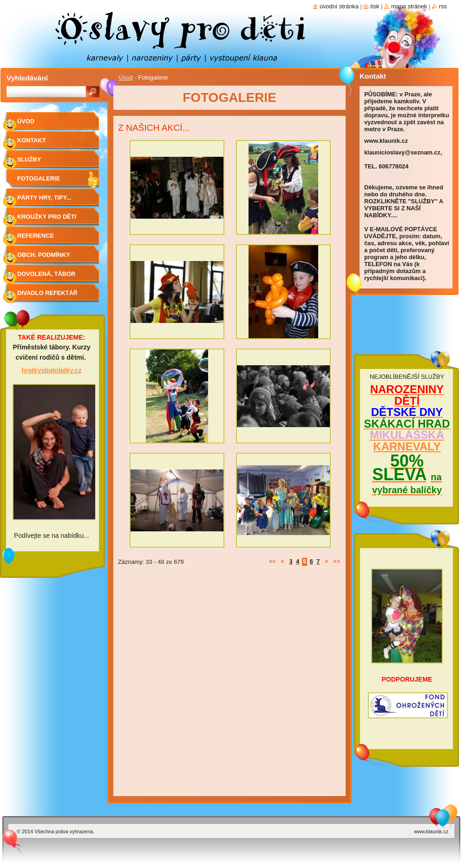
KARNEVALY (406, 446)
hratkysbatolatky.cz (52, 370)
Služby (29, 159)
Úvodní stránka (339, 6)
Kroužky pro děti (46, 216)
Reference (35, 235)
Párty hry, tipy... (44, 197)
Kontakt (31, 140)
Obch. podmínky (43, 254)
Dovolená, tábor (46, 273)
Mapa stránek (409, 6)
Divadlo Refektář (47, 292)
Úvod (126, 77)
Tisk (374, 6)
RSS (443, 6)
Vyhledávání (27, 78)
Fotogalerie (38, 178)
